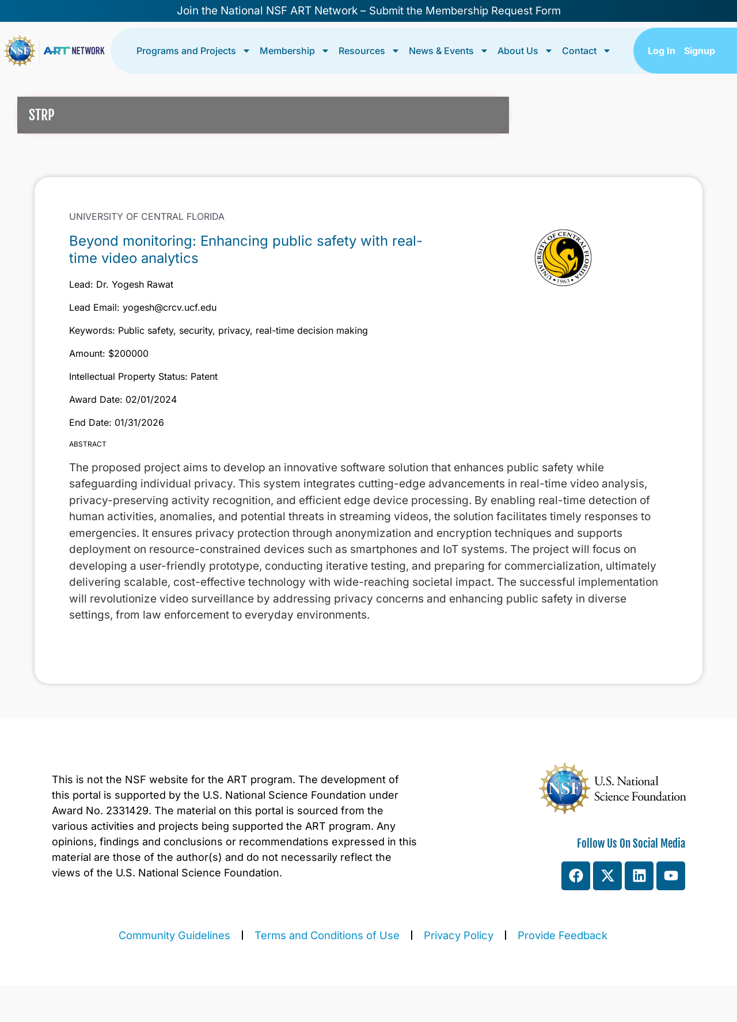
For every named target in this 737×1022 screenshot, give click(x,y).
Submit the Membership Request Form (465, 10)
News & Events (449, 50)
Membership (295, 50)
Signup (699, 50)
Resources (369, 50)
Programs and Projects (193, 50)
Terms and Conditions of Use (327, 935)
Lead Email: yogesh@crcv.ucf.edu (142, 307)
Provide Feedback (562, 935)
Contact (586, 50)
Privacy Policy (458, 935)
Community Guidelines (174, 935)
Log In (661, 50)
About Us (525, 50)
